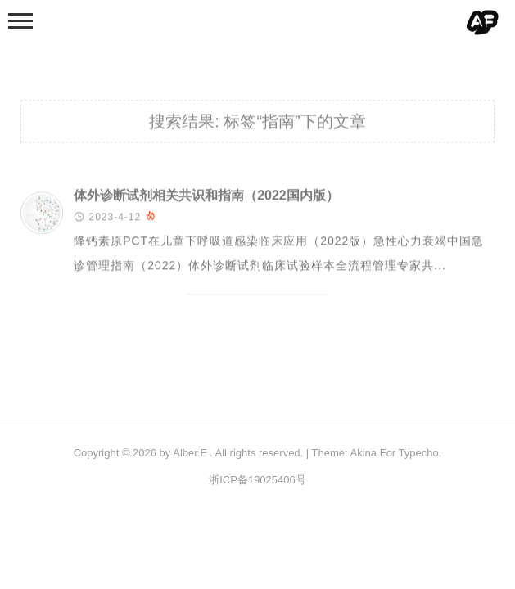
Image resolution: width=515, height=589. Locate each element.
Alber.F (189, 453)
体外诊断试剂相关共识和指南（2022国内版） (206, 198)
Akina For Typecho (394, 453)
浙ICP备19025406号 (257, 480)
